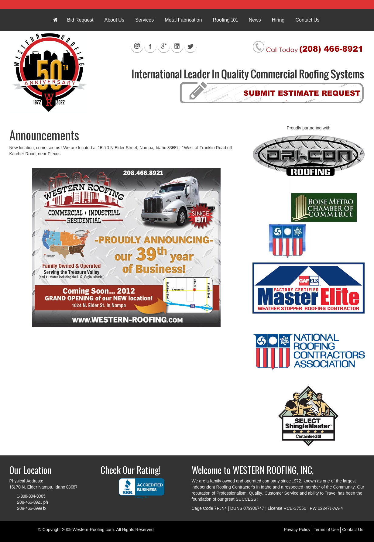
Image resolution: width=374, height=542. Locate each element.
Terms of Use (326, 529)
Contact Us (352, 529)
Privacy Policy (297, 529)
